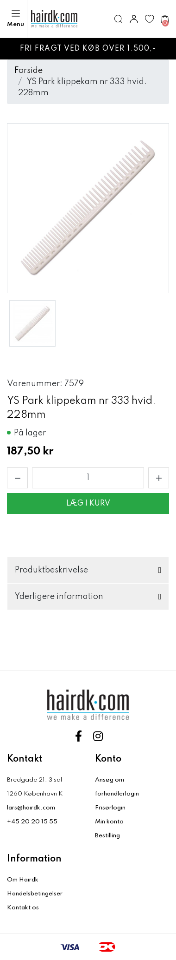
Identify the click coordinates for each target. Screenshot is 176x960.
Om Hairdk (22, 880)
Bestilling (107, 836)
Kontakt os (23, 908)
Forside (28, 70)
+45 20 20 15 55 (32, 822)
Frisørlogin (110, 808)
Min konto (109, 822)
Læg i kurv (88, 503)
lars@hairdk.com (31, 808)
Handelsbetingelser (35, 894)
